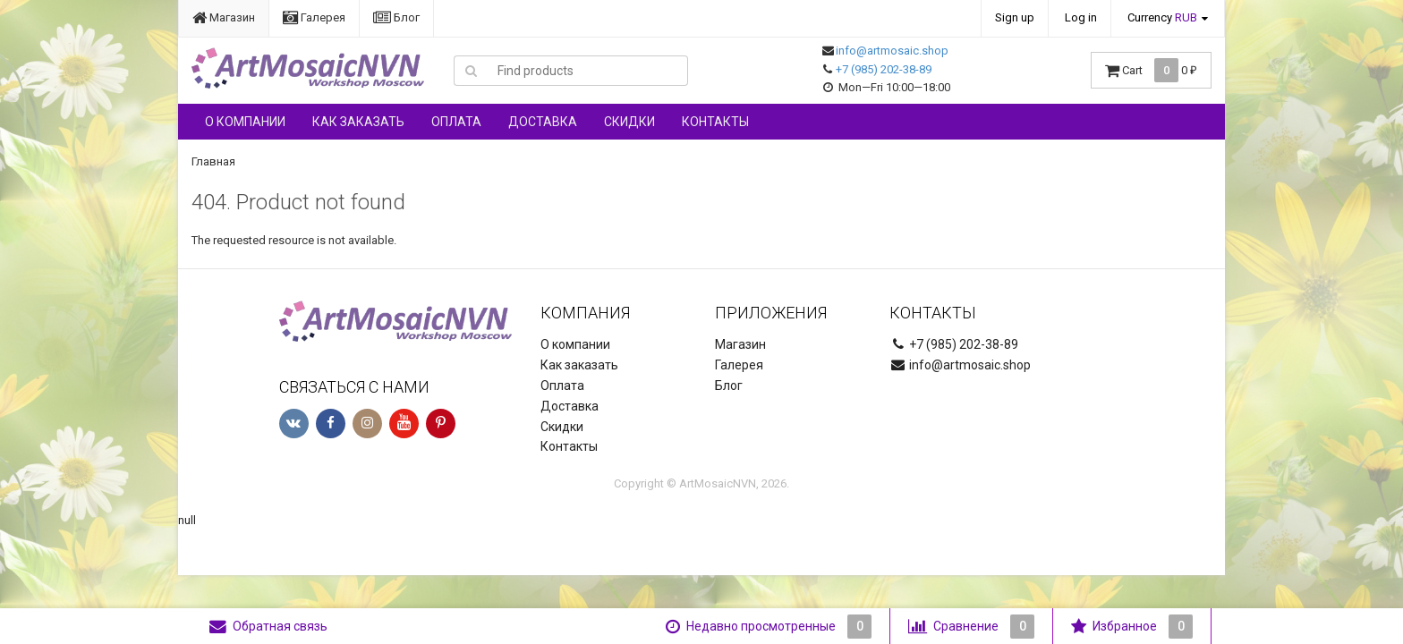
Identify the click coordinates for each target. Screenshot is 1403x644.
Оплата (456, 121)
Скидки (629, 121)
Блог (396, 17)
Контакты (715, 121)
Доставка (542, 121)
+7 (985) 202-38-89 (883, 69)
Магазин (223, 17)
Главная (213, 161)
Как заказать (358, 121)
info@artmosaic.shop (892, 50)
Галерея (314, 17)
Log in (1081, 17)
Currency (1162, 17)
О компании (245, 121)
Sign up (1014, 17)
